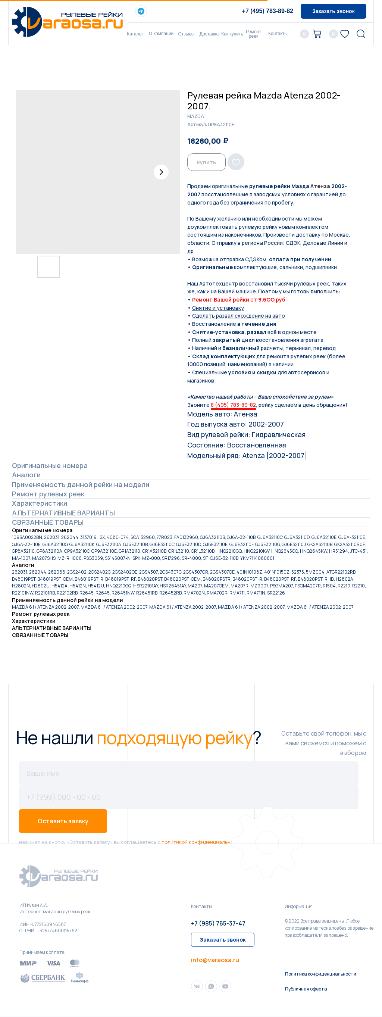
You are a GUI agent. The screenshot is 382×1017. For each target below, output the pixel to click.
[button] (333, 11)
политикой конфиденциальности (202, 842)
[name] (188, 773)
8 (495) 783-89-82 (233, 404)
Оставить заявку (63, 821)
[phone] (188, 797)
